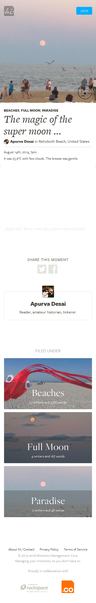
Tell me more (47, 184)
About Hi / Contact (21, 549)
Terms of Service (76, 549)
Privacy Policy (49, 549)
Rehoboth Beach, (64, 141)
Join (84, 10)
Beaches (11, 110)
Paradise (50, 110)
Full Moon (30, 110)
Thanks (48, 239)
